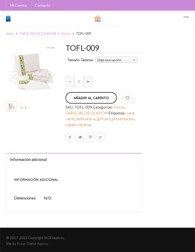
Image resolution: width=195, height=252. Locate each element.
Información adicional (28, 159)
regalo (71, 124)
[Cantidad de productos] (78, 81)
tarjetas (85, 124)
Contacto (42, 5)
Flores (66, 33)
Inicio (10, 33)
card (130, 113)
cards (70, 118)
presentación (123, 118)
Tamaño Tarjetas (80, 60)
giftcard (104, 118)
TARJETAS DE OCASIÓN (37, 33)
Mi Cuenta (18, 5)
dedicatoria (85, 118)
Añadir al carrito (91, 98)
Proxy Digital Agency (32, 244)
